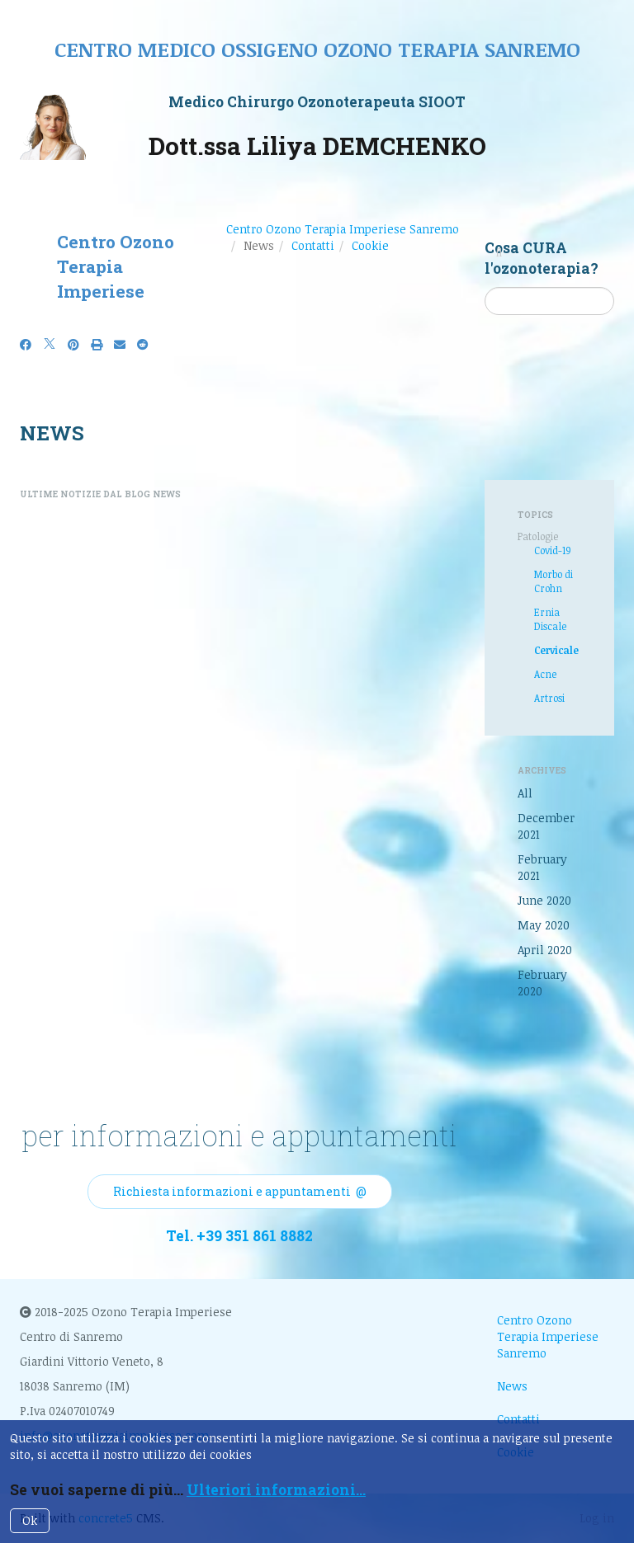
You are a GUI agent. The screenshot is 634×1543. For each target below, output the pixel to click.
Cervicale (556, 649)
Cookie (370, 245)
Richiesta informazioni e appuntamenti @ (240, 1191)
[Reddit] (143, 344)
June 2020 (544, 900)
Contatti (312, 245)
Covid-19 (552, 550)
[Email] (119, 344)
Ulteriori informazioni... (276, 1489)
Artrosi (549, 697)
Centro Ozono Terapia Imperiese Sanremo (342, 229)
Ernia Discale (550, 619)
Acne (545, 673)
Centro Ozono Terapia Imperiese (115, 266)
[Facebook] (25, 344)
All (525, 793)
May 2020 (544, 925)
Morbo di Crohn (553, 581)
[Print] (96, 344)
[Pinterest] (73, 344)
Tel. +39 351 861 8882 (239, 1235)
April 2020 (545, 949)
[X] (49, 344)
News (512, 1386)
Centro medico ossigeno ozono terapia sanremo (317, 49)
